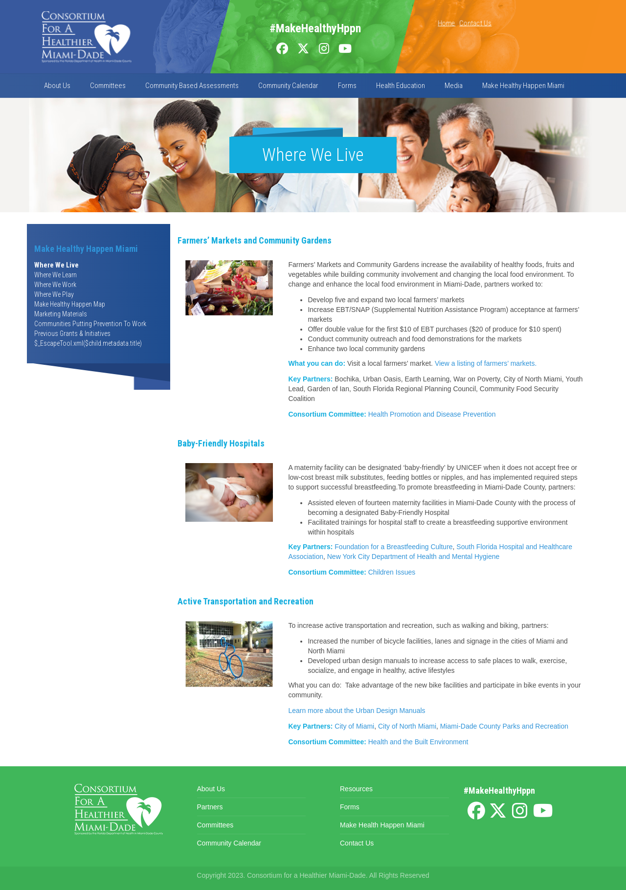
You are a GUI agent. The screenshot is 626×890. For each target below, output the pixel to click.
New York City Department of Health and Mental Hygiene (413, 556)
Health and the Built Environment (418, 742)
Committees (108, 85)
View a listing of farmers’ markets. (486, 363)
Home (446, 23)
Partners (210, 807)
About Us (57, 85)
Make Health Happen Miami (382, 825)
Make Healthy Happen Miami (523, 85)
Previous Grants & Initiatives (72, 333)
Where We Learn (55, 275)
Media (454, 85)
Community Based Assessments (192, 85)
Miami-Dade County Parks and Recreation (504, 726)
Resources (356, 789)
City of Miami (354, 726)
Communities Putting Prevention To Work (90, 324)
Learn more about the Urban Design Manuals (356, 710)
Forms (347, 85)
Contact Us (475, 23)
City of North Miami (407, 726)
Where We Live (56, 265)
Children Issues (392, 572)
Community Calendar (288, 85)
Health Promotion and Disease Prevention (432, 414)
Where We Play (54, 294)
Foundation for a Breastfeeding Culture (393, 547)
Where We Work (55, 285)
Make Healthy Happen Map (69, 304)
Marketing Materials (60, 314)
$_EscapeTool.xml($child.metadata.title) (88, 343)
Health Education (400, 85)
